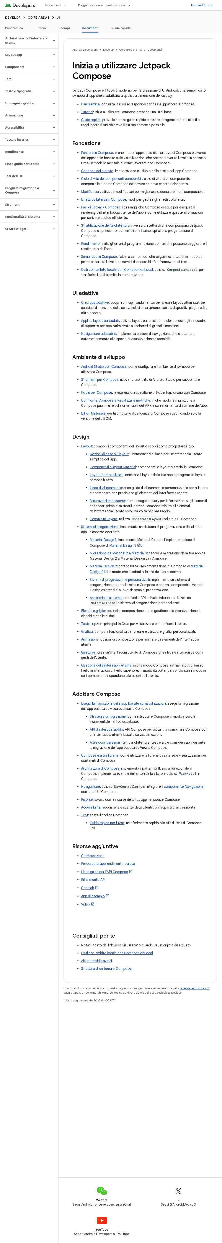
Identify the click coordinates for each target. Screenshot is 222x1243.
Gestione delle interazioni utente (106, 665)
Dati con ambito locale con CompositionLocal (117, 270)
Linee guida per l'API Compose (104, 872)
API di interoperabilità (106, 729)
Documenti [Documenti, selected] (90, 28)
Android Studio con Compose (104, 367)
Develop (13, 17)
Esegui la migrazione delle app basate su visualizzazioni (123, 703)
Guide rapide (121, 28)
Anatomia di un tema (106, 598)
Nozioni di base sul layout (109, 454)
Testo (85, 624)
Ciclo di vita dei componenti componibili (111, 179)
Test (84, 815)
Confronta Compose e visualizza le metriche (115, 400)
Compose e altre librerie (100, 755)
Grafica (87, 632)
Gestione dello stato (97, 171)
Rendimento (90, 244)
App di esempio (93, 896)
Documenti (155, 50)
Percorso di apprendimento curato (108, 864)
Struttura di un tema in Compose (106, 969)
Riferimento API (93, 880)
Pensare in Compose (97, 153)
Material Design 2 (103, 566)
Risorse (87, 799)
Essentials (53, 5)
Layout (86, 446)
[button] (25, 40)
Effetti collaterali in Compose (103, 199)
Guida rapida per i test (107, 823)
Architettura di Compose (100, 768)
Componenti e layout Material (113, 467)
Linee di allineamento (106, 488)
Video (85, 904)
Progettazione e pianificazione (102, 5)
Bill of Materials (93, 413)
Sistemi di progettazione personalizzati (120, 580)
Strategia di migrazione (108, 716)
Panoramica (14, 28)
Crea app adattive (95, 302)
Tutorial (41, 28)
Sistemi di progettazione (100, 527)
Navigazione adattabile (98, 334)
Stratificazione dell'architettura (105, 225)
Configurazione (92, 856)
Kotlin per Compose (96, 393)
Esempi (64, 28)
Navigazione (90, 787)
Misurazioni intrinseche (107, 501)
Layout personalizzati (106, 475)
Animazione (90, 639)
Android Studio (202, 5)
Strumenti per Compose (99, 380)
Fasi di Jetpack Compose (100, 207)
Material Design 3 (103, 540)
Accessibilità (91, 807)
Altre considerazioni (105, 742)
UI (58, 17)
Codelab (87, 888)
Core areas (39, 17)
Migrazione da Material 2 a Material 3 (118, 553)
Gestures (88, 652)
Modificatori (90, 192)
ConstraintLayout (104, 519)
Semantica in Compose (99, 257)
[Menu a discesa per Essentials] (67, 5)
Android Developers (85, 50)
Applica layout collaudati (100, 321)
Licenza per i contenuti (194, 988)
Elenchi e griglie (93, 611)
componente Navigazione (184, 787)
